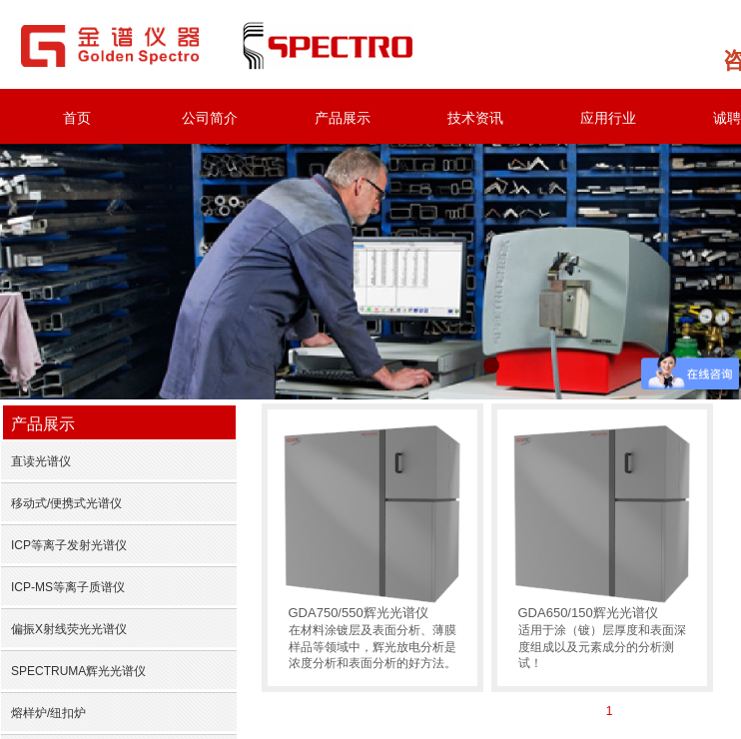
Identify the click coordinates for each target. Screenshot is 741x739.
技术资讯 (475, 118)
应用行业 (608, 118)
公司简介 (210, 118)
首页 (77, 118)
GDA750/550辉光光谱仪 (358, 612)
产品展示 (342, 118)
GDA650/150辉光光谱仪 (588, 612)
